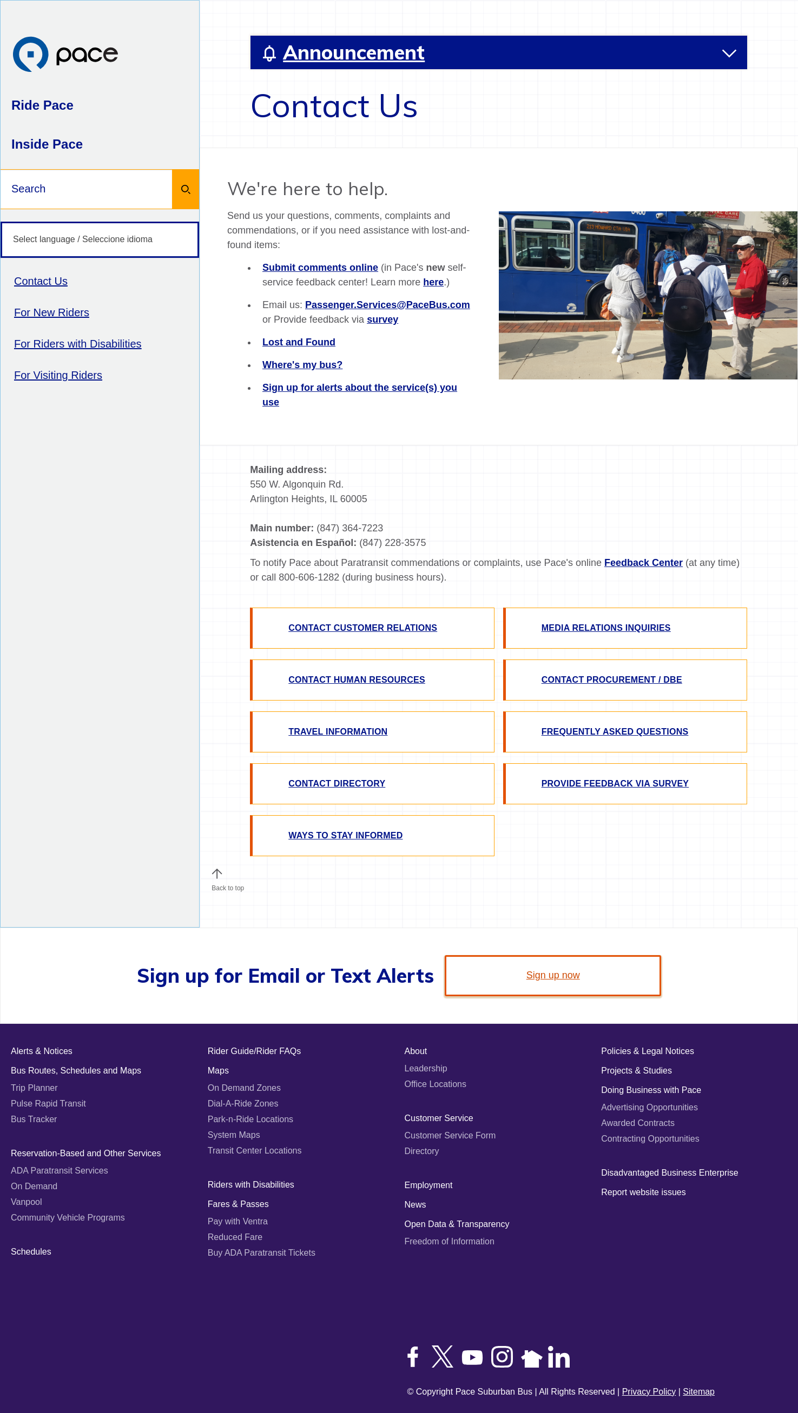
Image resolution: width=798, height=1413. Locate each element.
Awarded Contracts (638, 1123)
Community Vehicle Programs (68, 1217)
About (416, 1051)
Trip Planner (34, 1087)
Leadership (426, 1068)
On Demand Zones (244, 1087)
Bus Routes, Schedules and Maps (76, 1070)
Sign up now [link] (553, 975)
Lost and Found (298, 342)
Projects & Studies (636, 1070)
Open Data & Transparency (457, 1224)
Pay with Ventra (238, 1221)
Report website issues (643, 1192)
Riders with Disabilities (251, 1184)
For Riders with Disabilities (78, 344)
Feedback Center (643, 562)
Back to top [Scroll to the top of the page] (228, 885)
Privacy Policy (649, 1391)
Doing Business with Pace (651, 1090)
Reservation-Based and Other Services (86, 1153)
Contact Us (41, 281)
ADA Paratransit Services (59, 1170)
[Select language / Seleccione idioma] (100, 240)
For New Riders (51, 312)
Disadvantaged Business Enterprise (669, 1172)
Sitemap (699, 1391)
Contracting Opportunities (650, 1138)
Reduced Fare (235, 1237)
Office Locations (435, 1084)
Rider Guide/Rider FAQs (254, 1051)
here (433, 282)
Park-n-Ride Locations (250, 1119)
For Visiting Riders (58, 375)
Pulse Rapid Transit (48, 1103)
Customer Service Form (450, 1135)
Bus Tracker (34, 1119)
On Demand (34, 1186)
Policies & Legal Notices (647, 1051)
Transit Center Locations (255, 1150)
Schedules (31, 1251)
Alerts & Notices (41, 1051)
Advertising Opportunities (649, 1107)
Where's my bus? (302, 364)
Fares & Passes (238, 1204)
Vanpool (26, 1202)
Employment (429, 1185)
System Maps (234, 1134)
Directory (422, 1151)
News (415, 1204)
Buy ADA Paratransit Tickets (261, 1252)
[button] (217, 873)
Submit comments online (320, 267)
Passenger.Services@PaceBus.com (387, 304)
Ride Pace (42, 105)
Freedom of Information (449, 1241)
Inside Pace (47, 144)
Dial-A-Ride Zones (243, 1103)
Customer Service (439, 1118)
